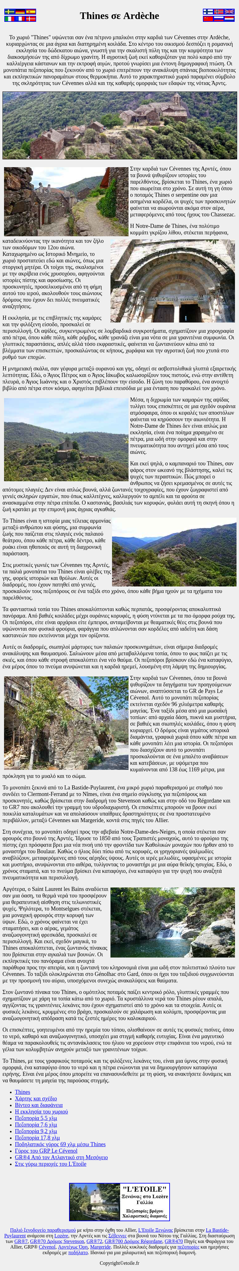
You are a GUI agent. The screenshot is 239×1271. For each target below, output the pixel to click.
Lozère (61, 1235)
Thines (22, 1092)
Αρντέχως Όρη (72, 1247)
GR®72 (94, 1241)
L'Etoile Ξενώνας (155, 1230)
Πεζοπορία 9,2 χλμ (36, 1131)
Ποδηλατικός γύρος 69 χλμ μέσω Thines (60, 1144)
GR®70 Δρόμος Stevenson (57, 1241)
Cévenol (47, 1247)
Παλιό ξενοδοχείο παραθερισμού (43, 1230)
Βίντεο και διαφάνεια (39, 1105)
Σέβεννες (117, 1235)
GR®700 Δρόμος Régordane (133, 1241)
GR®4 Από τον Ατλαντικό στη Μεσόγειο (61, 1157)
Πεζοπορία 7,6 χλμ (36, 1125)
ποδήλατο (78, 1252)
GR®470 (174, 1241)
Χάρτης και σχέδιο (36, 1098)
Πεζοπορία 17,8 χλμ (37, 1138)
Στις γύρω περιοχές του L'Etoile (51, 1164)
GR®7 (20, 1241)
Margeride (100, 1247)
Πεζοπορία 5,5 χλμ (36, 1118)
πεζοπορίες (188, 1247)
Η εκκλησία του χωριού (41, 1112)
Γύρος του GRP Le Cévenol (46, 1151)
